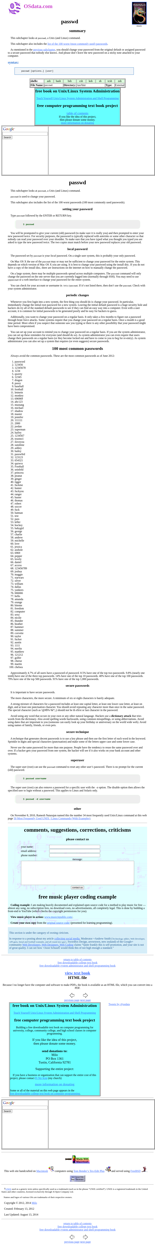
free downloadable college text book (78, 969)
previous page (71, 1006)
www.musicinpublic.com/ (58, 923)
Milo (34, 1209)
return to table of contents (77, 966)
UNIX (8, 1195)
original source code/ (58, 929)
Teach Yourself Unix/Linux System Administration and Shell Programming (77, 98)
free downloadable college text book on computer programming (45, 1100)
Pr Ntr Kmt (41, 1084)
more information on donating (77, 123)
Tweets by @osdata (119, 1010)
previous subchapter (44, 49)
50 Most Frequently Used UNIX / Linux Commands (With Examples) (52, 820)
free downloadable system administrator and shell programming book (78, 972)
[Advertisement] (101, 151)
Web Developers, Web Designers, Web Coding (47, 951)
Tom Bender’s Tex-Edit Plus (89, 1177)
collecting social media (67, 945)
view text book (77, 979)
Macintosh (42, 1177)
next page (85, 1006)
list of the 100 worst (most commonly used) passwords (77, 43)
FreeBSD (135, 1177)
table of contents (77, 114)
